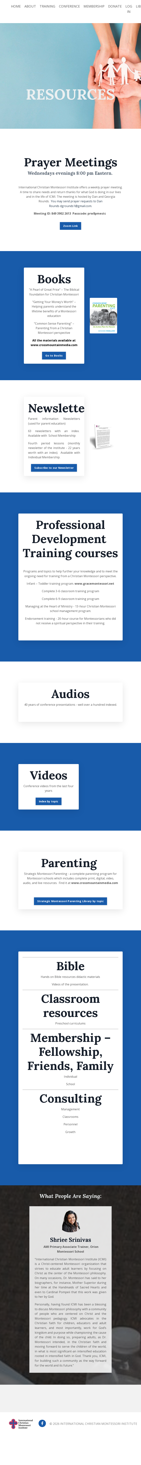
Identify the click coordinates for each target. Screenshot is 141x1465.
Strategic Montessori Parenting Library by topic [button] (70, 930)
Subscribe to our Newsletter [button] (54, 469)
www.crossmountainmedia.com (70, 912)
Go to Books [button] (54, 356)
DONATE (115, 6)
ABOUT (30, 6)
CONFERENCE (69, 6)
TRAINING (47, 6)
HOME (16, 6)
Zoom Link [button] (70, 226)
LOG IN (129, 9)
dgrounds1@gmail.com (76, 206)
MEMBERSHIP (94, 6)
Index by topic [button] (48, 824)
